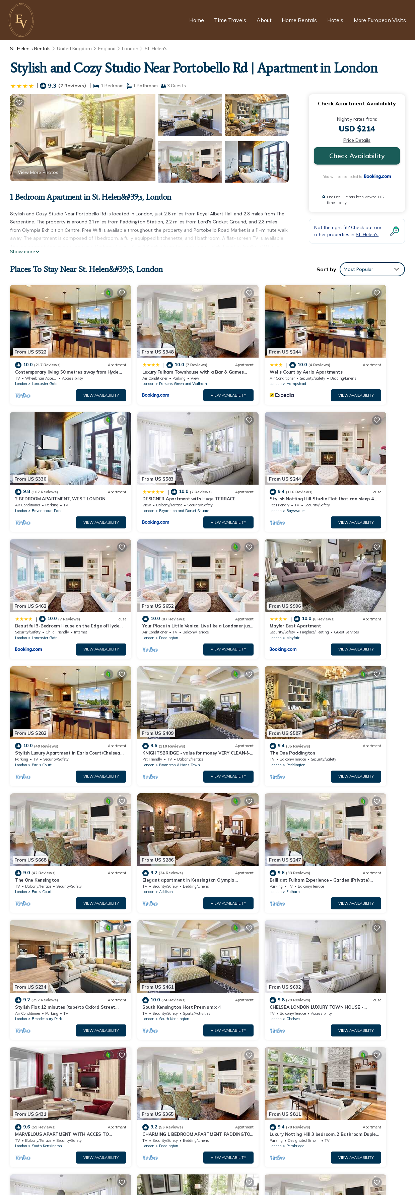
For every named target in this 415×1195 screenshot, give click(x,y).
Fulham (239, 699)
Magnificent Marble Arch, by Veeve (353, 909)
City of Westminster (350, 921)
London (131, 48)
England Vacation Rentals (47, 1057)
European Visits (173, 1177)
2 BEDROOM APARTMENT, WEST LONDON (263, 1078)
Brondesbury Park (348, 699)
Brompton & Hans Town (252, 589)
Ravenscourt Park (347, 367)
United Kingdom (74, 48)
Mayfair (38, 589)
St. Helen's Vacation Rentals (50, 1046)
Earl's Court (142, 589)
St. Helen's (157, 48)
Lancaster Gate (44, 367)
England (107, 48)
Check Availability (357, 156)
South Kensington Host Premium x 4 (54, 798)
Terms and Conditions (232, 1166)
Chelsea (138, 810)
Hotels (336, 20)
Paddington (342, 478)
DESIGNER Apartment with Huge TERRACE (263, 1089)
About (265, 20)
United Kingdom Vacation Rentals (56, 1067)
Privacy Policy (173, 1166)
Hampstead (242, 367)
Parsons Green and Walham (156, 367)
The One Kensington (37, 688)
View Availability (74, 379)
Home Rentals (300, 20)
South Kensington (47, 810)
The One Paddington (338, 577)
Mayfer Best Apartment (41, 577)
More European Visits (380, 20)
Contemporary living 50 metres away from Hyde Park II (276, 1046)
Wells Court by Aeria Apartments (252, 355)
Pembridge (41, 921)
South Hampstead (147, 921)
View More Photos (38, 172)
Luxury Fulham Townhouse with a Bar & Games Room (275, 1057)
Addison (139, 699)
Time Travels (231, 20)
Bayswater (141, 478)
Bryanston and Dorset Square (57, 478)
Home (198, 20)
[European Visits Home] (22, 20)
